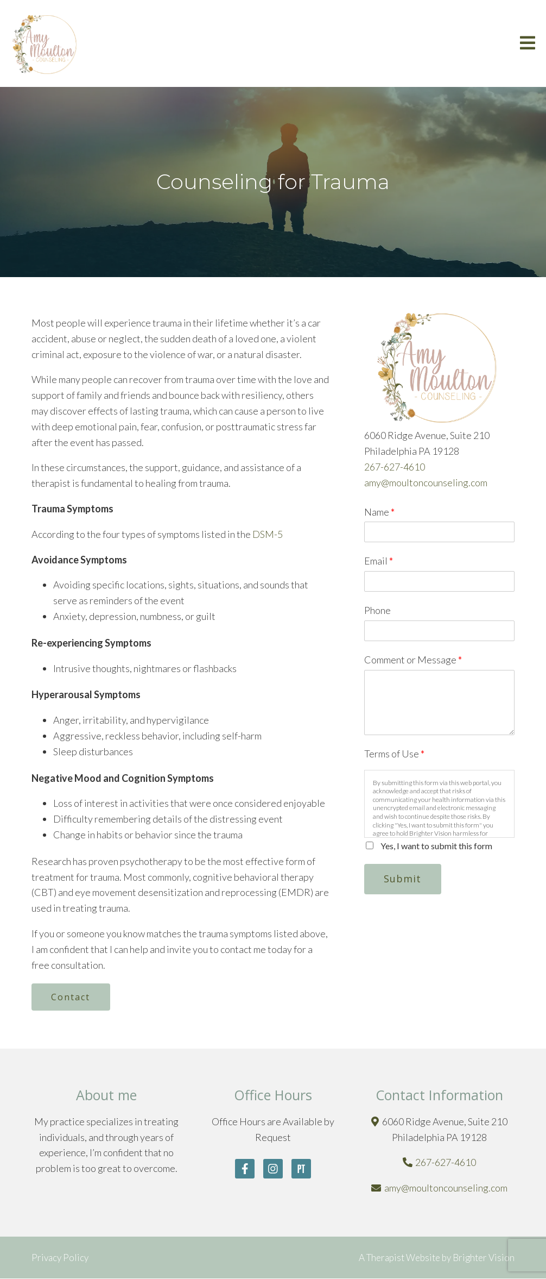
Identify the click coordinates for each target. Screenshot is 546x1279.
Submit (403, 878)
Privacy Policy (59, 1257)
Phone (377, 610)
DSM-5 (267, 534)
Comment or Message (413, 660)
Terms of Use (394, 754)
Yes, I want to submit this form (436, 846)
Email (378, 561)
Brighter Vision (484, 1257)
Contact (71, 997)
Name (379, 512)
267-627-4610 (394, 467)
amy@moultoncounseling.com (425, 482)
